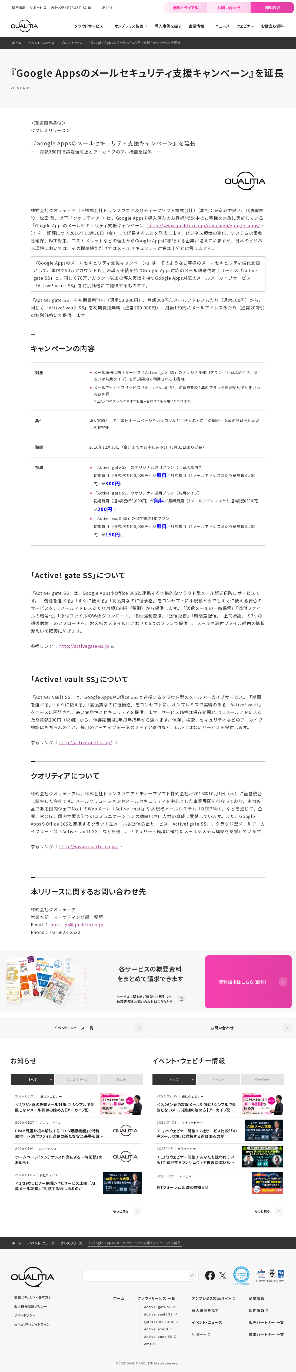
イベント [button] (218, 1079)
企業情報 (257, 1298)
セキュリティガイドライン (32, 1324)
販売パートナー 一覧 (266, 1322)
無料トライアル (185, 7)
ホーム (17, 42)
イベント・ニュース (41, 42)
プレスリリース (71, 42)
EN (110, 7)
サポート (199, 1334)
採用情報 (257, 1310)
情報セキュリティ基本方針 (33, 1297)
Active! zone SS (158, 1336)
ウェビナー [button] (263, 1079)
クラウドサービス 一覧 (156, 1298)
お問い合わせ (228, 7)
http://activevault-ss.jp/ (85, 742)
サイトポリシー (25, 1315)
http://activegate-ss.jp (84, 646)
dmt (148, 1343)
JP (103, 7)
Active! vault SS (158, 1314)
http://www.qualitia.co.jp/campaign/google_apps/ (204, 225)
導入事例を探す (205, 1310)
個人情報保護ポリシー (30, 1306)
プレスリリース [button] (76, 1079)
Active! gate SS (158, 1306)
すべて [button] (32, 1079)
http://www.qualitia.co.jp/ (88, 846)
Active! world (156, 1329)
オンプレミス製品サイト (211, 1298)
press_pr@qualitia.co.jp (76, 924)
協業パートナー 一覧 (266, 1334)
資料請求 (272, 7)
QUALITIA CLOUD (159, 1321)
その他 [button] (121, 1079)
